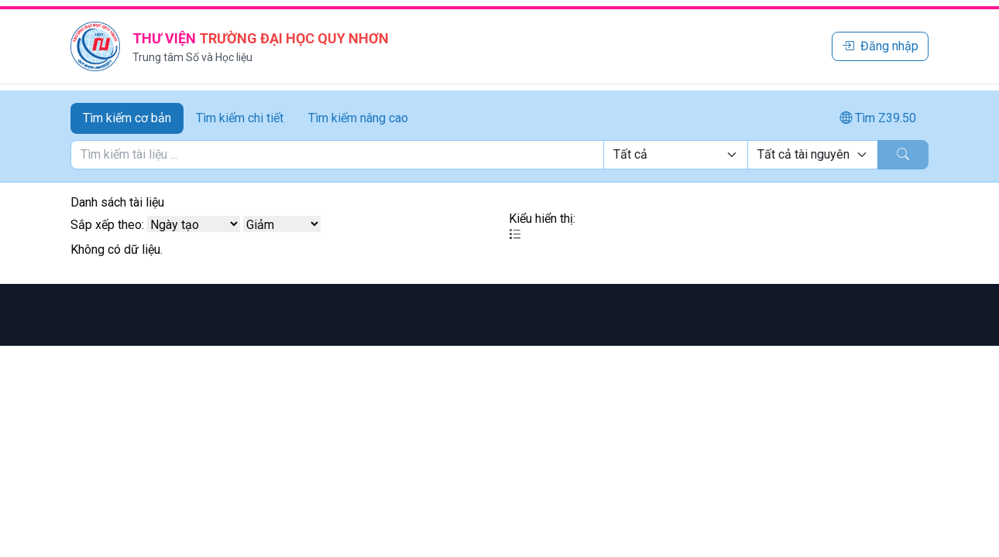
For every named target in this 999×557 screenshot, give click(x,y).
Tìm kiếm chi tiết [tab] (239, 118)
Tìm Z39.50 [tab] (877, 118)
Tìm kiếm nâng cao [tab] (358, 118)
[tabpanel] (499, 154)
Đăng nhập (880, 46)
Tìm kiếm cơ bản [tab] (127, 118)
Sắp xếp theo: (107, 224)
